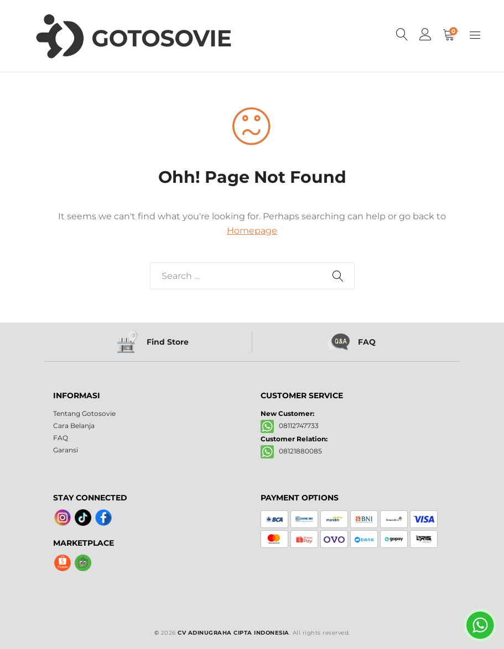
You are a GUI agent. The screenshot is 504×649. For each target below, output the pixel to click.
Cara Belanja (74, 425)
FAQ (60, 438)
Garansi (65, 450)
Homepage (252, 230)
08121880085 (291, 451)
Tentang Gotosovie (84, 413)
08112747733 (290, 425)
